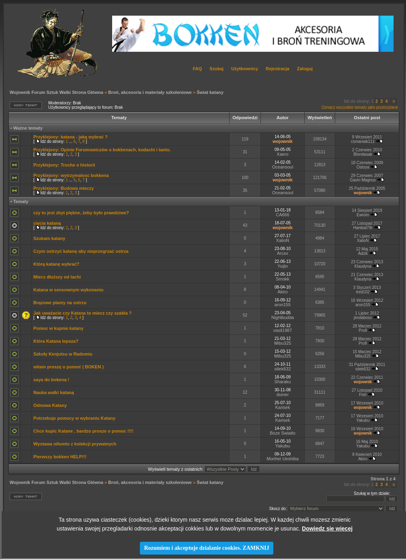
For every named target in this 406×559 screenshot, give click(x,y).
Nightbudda (282, 317)
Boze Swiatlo (282, 433)
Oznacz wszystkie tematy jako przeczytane (360, 107)
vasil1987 (282, 330)
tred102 (363, 292)
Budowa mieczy (77, 188)
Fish (363, 394)
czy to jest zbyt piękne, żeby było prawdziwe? (81, 212)
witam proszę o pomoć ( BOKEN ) (68, 366)
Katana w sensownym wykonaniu (68, 289)
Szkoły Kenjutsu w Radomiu (62, 354)
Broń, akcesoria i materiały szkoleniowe (150, 92)
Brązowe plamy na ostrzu (59, 302)
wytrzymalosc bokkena (85, 175)
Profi (363, 330)
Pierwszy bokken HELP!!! (59, 456)
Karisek (282, 407)
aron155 (283, 304)
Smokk (282, 278)
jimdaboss (363, 317)
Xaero (282, 154)
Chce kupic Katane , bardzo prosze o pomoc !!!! (83, 431)
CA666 (282, 214)
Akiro (283, 291)
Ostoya (363, 167)
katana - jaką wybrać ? (84, 136)
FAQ (197, 68)
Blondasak (362, 154)
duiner (283, 394)
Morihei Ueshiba (282, 458)
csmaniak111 (363, 141)
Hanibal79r (362, 228)
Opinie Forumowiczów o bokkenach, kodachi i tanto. (116, 149)
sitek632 (283, 368)
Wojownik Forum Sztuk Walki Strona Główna (56, 92)
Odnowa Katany (50, 405)
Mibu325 (282, 343)
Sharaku (283, 381)
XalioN (282, 240)
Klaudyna (363, 266)
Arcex (282, 253)
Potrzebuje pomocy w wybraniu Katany (74, 418)
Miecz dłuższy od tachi (57, 276)
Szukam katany (49, 238)
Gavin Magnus (362, 180)
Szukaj (216, 68)
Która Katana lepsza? (55, 341)
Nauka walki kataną (53, 392)
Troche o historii (78, 165)
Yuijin (282, 266)
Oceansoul (282, 167)
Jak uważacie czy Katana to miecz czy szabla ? (82, 313)
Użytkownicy (244, 68)
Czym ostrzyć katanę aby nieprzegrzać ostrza (81, 251)
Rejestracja (277, 68)
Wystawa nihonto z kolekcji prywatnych (74, 443)
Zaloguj (305, 68)
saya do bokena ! (51, 379)
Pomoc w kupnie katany (58, 328)
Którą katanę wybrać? (56, 264)
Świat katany (210, 92)
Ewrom (363, 215)
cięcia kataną (47, 223)
